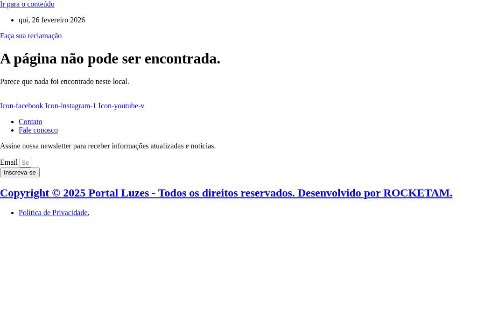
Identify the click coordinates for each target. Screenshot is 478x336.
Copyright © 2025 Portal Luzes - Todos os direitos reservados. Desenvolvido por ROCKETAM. (226, 193)
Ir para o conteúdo (27, 4)
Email (10, 162)
